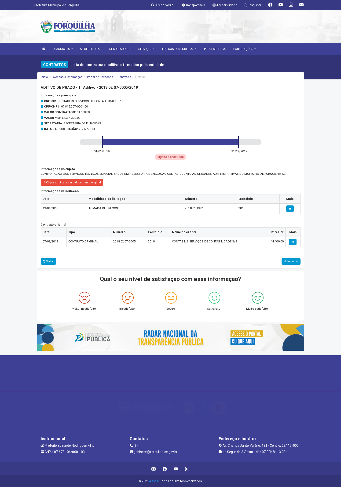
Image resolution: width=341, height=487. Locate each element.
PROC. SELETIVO (215, 49)
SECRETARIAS (120, 49)
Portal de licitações (100, 77)
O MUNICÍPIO (63, 49)
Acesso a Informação (68, 77)
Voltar (48, 261)
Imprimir (291, 261)
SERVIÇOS (146, 49)
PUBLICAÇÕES (244, 49)
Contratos (124, 77)
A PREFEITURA (91, 49)
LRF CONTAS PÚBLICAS (179, 49)
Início (44, 77)
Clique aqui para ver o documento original (72, 182)
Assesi (154, 481)
